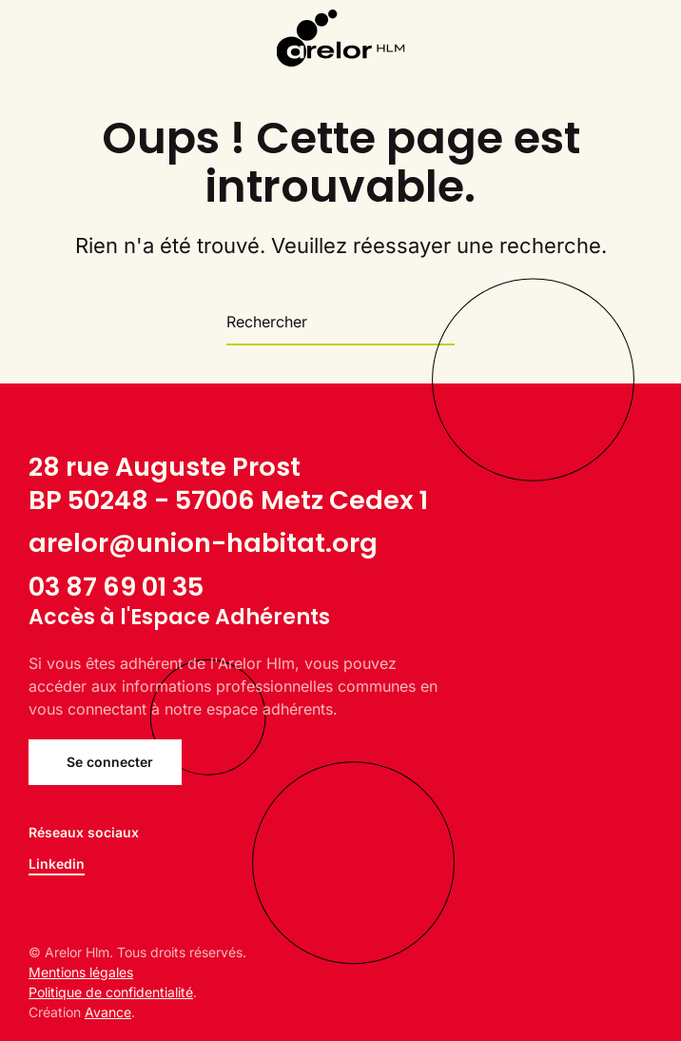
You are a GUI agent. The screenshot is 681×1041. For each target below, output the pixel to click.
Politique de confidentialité (111, 992)
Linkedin (57, 863)
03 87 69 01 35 (116, 586)
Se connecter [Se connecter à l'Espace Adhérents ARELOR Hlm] (110, 762)
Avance (108, 1012)
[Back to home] (341, 38)
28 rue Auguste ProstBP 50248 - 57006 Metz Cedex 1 (228, 483)
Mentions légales (81, 972)
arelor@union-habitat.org (203, 542)
